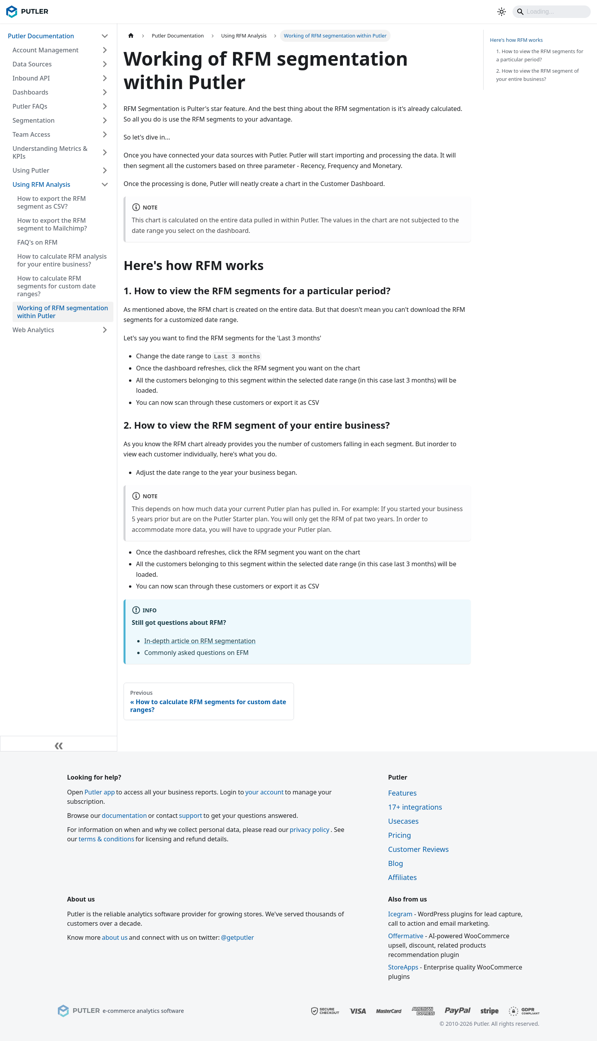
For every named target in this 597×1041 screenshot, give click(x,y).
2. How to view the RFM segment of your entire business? (537, 74)
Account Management (46, 50)
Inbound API (31, 78)
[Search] (552, 11)
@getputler (237, 937)
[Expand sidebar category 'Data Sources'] (104, 64)
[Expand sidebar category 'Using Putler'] (104, 170)
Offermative (405, 936)
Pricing (399, 835)
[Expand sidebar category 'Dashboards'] (104, 92)
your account (264, 792)
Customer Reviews (418, 849)
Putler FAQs (30, 106)
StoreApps (403, 967)
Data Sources (32, 64)
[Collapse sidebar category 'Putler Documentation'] (104, 36)
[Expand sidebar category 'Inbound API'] (104, 78)
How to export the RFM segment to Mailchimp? (52, 224)
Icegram (400, 914)
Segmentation (34, 120)
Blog (395, 863)
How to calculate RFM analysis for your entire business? (62, 260)
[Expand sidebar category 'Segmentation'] (104, 120)
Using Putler (31, 170)
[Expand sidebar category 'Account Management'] (104, 50)
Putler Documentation (41, 36)
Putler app (99, 792)
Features (402, 793)
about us (115, 937)
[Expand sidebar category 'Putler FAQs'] (104, 106)
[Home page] (131, 36)
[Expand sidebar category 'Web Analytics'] (104, 330)
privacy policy (309, 829)
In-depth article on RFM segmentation (200, 641)
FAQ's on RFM (37, 242)
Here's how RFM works (516, 39)
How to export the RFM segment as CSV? (51, 202)
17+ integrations (415, 807)
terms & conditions (106, 839)
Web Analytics (33, 330)
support (190, 815)
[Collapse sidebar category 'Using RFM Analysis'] (104, 184)
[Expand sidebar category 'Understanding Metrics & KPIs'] (104, 152)
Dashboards (30, 92)
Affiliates (402, 877)
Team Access (31, 134)
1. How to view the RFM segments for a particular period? (539, 55)
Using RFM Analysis (41, 184)
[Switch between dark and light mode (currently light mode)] (501, 11)
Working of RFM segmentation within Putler (62, 312)
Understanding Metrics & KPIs (50, 152)
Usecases (403, 821)
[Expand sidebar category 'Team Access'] (104, 134)
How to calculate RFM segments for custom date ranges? (56, 286)
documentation (124, 815)
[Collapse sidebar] (58, 743)
